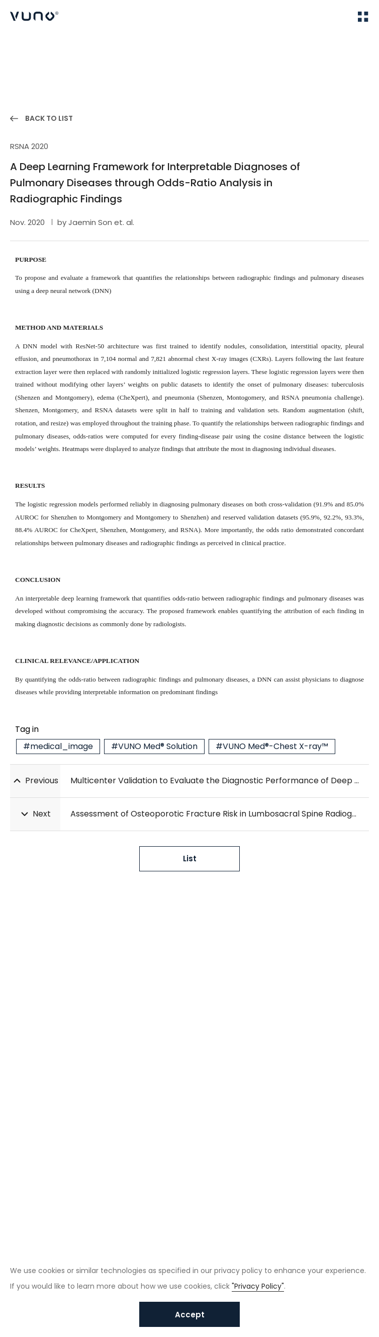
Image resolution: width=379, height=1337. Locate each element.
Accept (190, 1314)
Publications (68, 50)
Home (20, 50)
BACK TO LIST (49, 118)
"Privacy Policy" (258, 1286)
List (190, 858)
